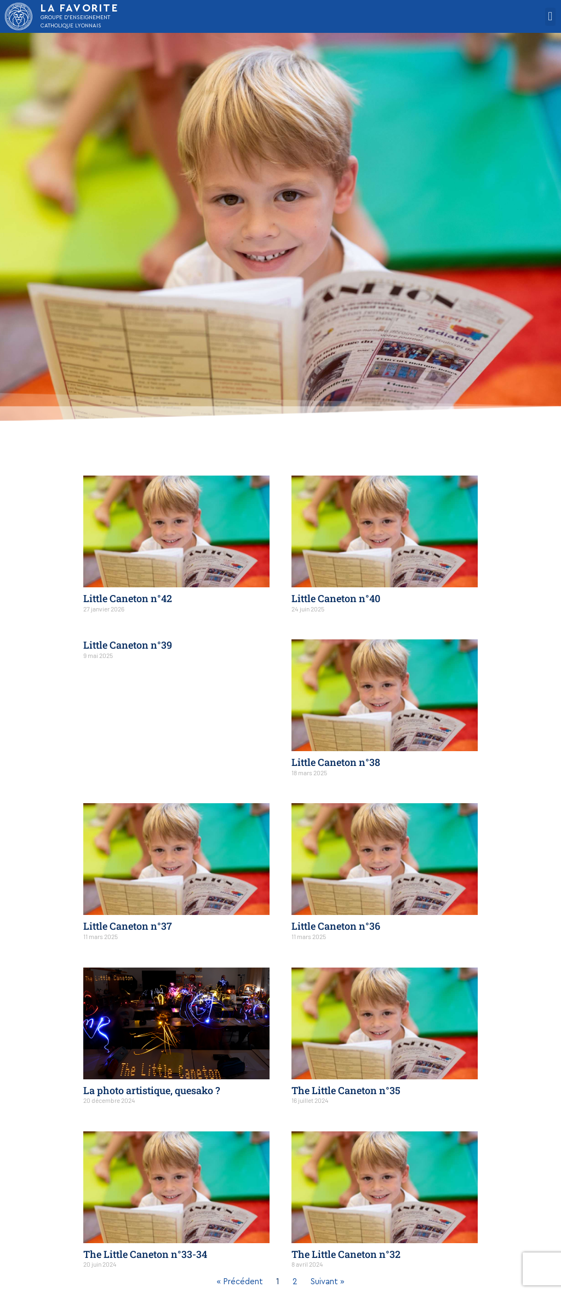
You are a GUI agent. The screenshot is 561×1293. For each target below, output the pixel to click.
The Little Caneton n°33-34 (145, 1254)
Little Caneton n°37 (127, 925)
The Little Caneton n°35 (345, 1090)
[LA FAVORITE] (18, 16)
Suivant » (328, 1282)
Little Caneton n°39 (127, 644)
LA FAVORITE (80, 8)
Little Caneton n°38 (335, 762)
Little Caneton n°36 (335, 925)
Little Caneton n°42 (127, 598)
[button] (550, 17)
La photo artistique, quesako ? (151, 1090)
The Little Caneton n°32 (345, 1254)
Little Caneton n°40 (335, 598)
